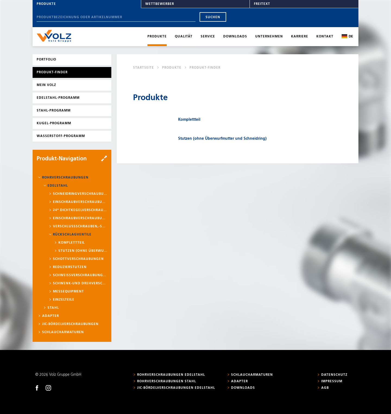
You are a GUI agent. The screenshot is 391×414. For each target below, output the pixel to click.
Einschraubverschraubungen (80, 202)
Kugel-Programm (54, 123)
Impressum (331, 381)
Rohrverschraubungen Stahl (166, 381)
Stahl (53, 308)
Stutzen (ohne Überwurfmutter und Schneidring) (82, 251)
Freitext (262, 4)
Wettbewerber (159, 4)
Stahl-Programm (54, 110)
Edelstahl (58, 185)
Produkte (46, 4)
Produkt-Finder (52, 72)
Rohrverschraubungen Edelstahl (171, 375)
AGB (325, 388)
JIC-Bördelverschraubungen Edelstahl (176, 388)
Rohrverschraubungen (65, 177)
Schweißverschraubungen (80, 275)
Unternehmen (269, 36)
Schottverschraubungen (78, 259)
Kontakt (324, 36)
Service (208, 36)
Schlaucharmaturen (63, 332)
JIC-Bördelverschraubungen (70, 324)
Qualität (184, 36)
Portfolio (46, 59)
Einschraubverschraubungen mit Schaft (80, 218)
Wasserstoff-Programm (61, 136)
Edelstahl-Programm (58, 98)
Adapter (50, 316)
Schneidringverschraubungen (80, 194)
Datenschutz (334, 375)
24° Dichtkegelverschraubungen (80, 210)
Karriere (299, 36)
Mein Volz (46, 85)
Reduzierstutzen (70, 267)
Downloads (235, 36)
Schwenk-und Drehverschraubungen (80, 283)
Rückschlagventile (72, 234)
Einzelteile (63, 299)
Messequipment (68, 291)
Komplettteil (71, 242)
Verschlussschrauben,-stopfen (80, 226)
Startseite (143, 67)
